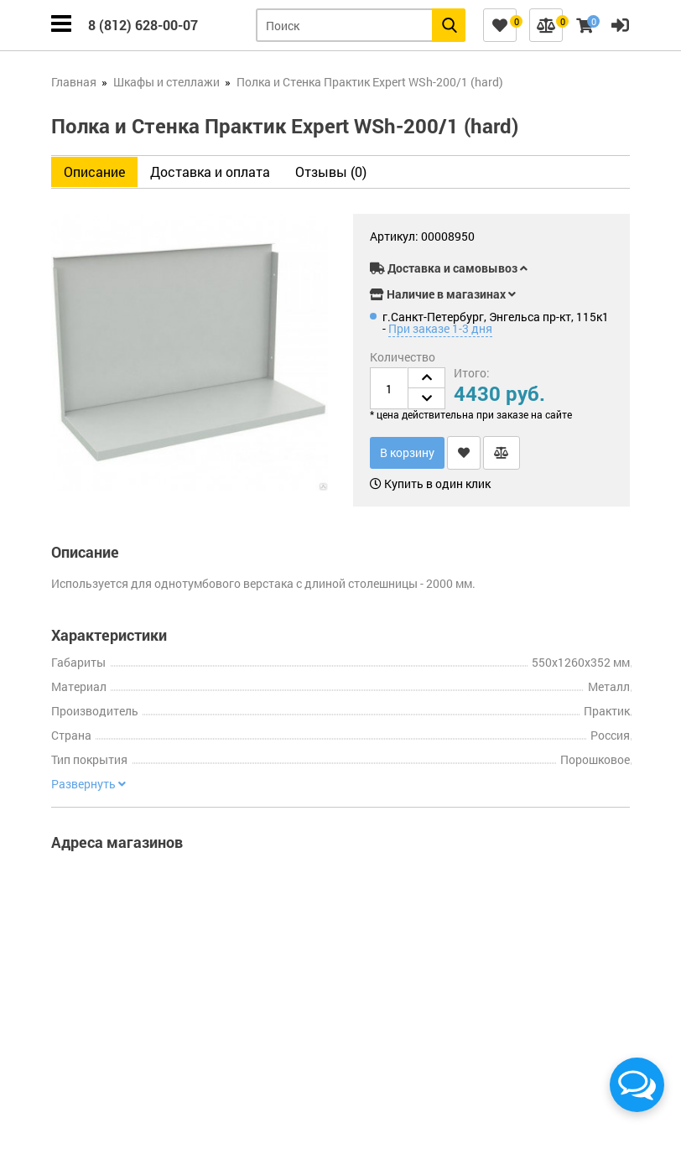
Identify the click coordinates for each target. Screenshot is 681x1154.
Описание (94, 171)
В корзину (407, 452)
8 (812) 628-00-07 (143, 25)
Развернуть (88, 784)
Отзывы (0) (330, 171)
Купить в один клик (430, 484)
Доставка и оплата (210, 171)
